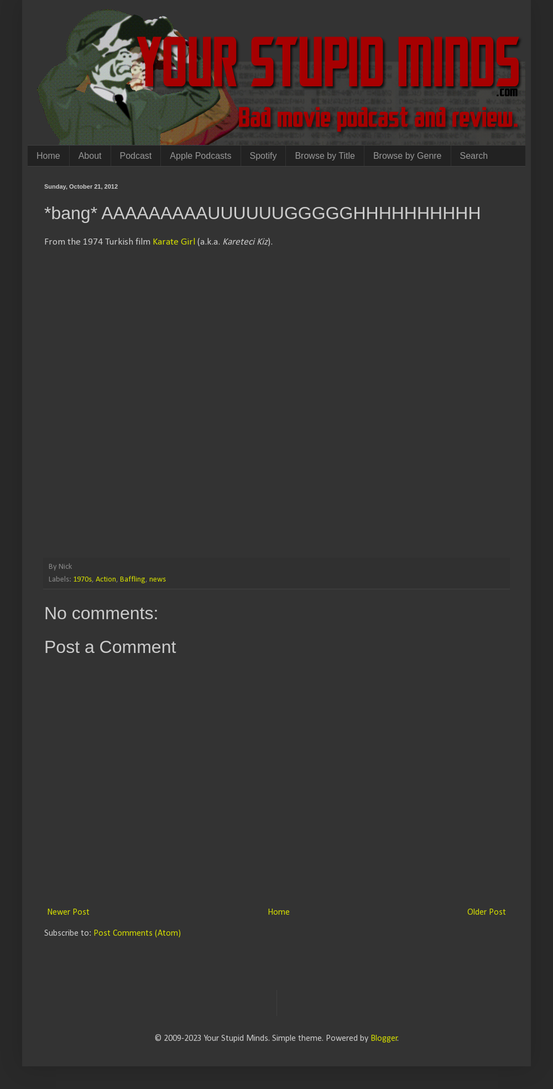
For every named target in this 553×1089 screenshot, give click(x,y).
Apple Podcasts (200, 155)
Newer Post (68, 912)
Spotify (263, 155)
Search (474, 155)
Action (106, 579)
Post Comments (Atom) (137, 933)
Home (48, 155)
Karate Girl (174, 242)
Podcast (136, 155)
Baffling (132, 579)
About (90, 155)
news (157, 579)
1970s (82, 579)
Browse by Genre (407, 155)
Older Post (486, 912)
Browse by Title (324, 155)
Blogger (384, 1038)
